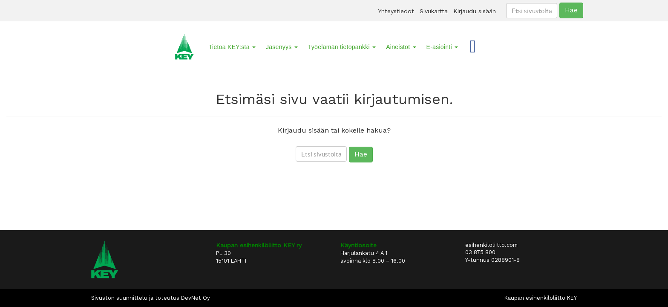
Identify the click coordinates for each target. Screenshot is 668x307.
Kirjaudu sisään (474, 11)
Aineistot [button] (401, 46)
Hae (571, 10)
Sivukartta (434, 11)
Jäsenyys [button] (282, 46)
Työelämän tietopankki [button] (342, 46)
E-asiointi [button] (442, 46)
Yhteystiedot (396, 11)
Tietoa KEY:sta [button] (232, 46)
